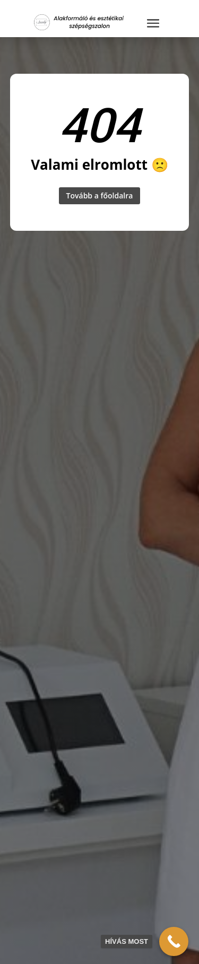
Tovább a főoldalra (99, 195)
